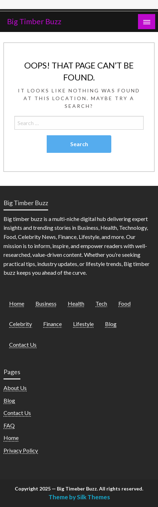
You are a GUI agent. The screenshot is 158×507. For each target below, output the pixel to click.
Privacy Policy (21, 450)
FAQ (9, 425)
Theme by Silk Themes (79, 497)
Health (76, 303)
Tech (101, 303)
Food (124, 303)
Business (46, 303)
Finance (52, 323)
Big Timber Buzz (34, 21)
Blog (111, 323)
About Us (15, 387)
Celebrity (20, 323)
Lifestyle (83, 323)
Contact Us (23, 344)
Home (16, 303)
